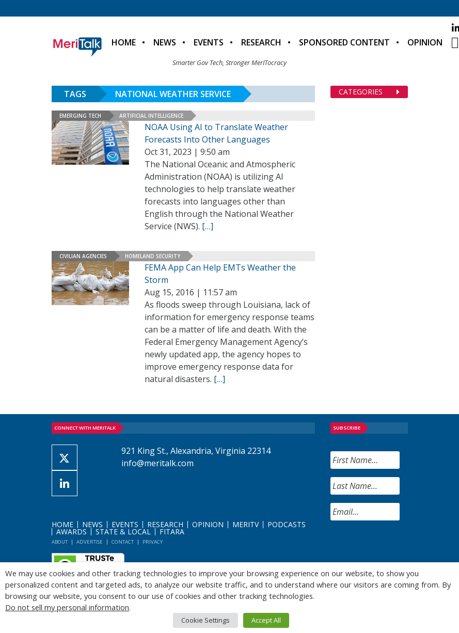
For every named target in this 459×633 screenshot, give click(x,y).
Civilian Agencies (83, 256)
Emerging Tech (80, 115)
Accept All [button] (266, 620)
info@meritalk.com (157, 463)
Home (124, 42)
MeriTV (245, 524)
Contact (123, 542)
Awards (71, 531)
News (164, 42)
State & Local (123, 531)
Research (261, 42)
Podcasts (286, 524)
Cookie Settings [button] (205, 620)
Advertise (89, 542)
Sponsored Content (344, 42)
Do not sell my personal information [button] (67, 607)
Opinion (424, 42)
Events (209, 42)
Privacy (153, 542)
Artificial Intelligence (151, 115)
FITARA (172, 531)
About (60, 542)
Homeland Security (152, 256)
